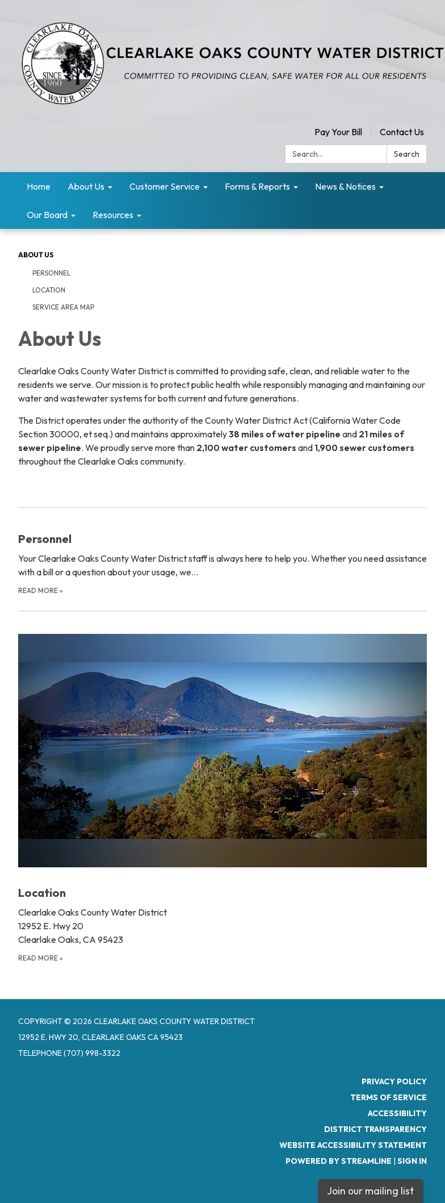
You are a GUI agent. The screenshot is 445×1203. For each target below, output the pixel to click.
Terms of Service (388, 1097)
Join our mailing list (370, 1190)
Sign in (412, 1161)
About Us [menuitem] (86, 186)
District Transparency (375, 1129)
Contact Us (402, 131)
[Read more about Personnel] (222, 551)
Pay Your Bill (338, 131)
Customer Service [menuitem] (164, 186)
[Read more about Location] (222, 787)
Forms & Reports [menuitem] (257, 186)
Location (48, 290)
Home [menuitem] (39, 186)
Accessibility (397, 1113)
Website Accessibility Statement (353, 1145)
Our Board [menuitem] (47, 214)
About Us (35, 254)
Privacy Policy (394, 1081)
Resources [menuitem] (113, 214)
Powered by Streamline (339, 1161)
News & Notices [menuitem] (345, 186)
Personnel (51, 273)
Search (406, 154)
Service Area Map (63, 307)
